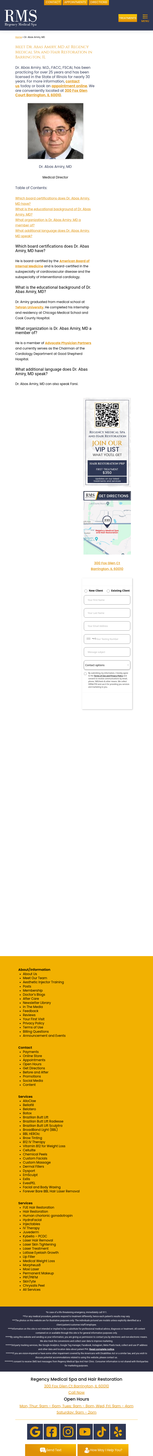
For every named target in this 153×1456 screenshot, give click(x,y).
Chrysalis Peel (34, 1285)
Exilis (26, 1179)
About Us (30, 974)
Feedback (30, 1011)
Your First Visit (33, 1019)
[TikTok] (101, 1431)
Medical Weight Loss (39, 1261)
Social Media (33, 1080)
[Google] (35, 1431)
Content (29, 1085)
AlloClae (29, 1101)
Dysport (29, 1171)
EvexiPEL (29, 1183)
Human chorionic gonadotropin (48, 1215)
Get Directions (34, 1068)
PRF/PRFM (30, 1277)
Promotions (32, 1076)
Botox (27, 1113)
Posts (27, 986)
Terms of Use (33, 1027)
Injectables (31, 1224)
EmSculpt (30, 1175)
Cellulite (29, 1150)
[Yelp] (118, 1431)
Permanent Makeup (38, 1273)
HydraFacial (32, 1220)
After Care (31, 998)
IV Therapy (31, 1228)
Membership (33, 990)
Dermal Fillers (33, 1166)
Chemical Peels (35, 1154)
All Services (32, 1289)
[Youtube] (85, 1431)
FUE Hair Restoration (38, 1207)
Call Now (76, 1392)
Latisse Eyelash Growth (41, 1252)
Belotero (29, 1109)
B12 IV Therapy (34, 1142)
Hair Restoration (35, 1211)
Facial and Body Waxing (42, 1187)
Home (18, 37)
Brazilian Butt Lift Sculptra (42, 1125)
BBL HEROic (31, 1134)
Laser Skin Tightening (39, 1244)
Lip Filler (29, 1256)
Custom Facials (35, 1158)
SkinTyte (29, 1281)
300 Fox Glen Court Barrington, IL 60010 (51, 93)
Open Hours (32, 1064)
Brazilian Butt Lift (35, 1117)
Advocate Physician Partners (68, 343)
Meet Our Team (35, 978)
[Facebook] (51, 1431)
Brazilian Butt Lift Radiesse (43, 1121)
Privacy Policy (33, 1023)
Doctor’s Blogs (34, 994)
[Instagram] (68, 1431)
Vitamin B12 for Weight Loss (44, 1146)
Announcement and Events (44, 1035)
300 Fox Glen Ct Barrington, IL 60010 (76, 1386)
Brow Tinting (32, 1138)
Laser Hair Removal (38, 1240)
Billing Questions (36, 1031)
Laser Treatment (36, 1248)
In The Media (33, 1007)
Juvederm (31, 1232)
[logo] (21, 18)
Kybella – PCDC (35, 1236)
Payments (31, 1052)
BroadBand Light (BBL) (40, 1130)
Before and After (35, 1072)
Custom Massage (37, 1162)
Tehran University (29, 307)
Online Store (32, 1056)
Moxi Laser (31, 1269)
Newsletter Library (37, 1003)
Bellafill (28, 1105)
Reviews (29, 1015)
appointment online (69, 85)
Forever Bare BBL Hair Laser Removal (51, 1191)
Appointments (34, 1060)
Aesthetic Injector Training (43, 982)
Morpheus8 (32, 1265)
